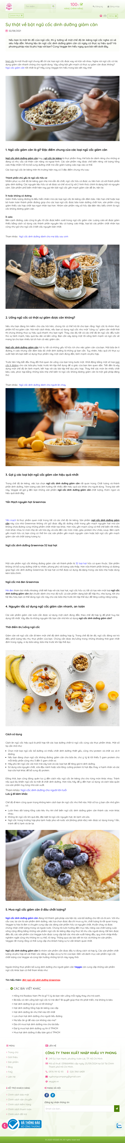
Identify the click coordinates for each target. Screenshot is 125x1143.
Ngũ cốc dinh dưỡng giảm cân (22, 918)
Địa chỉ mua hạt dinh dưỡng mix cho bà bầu (36, 1024)
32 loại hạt (82, 563)
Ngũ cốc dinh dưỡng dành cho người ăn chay (42, 384)
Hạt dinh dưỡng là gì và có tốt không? (33, 1003)
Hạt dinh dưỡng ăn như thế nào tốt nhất (34, 1012)
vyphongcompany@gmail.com (65, 1076)
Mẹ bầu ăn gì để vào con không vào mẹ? (35, 1020)
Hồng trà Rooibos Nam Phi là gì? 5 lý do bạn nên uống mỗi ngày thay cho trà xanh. (57, 995)
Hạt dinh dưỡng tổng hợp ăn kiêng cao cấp (36, 1008)
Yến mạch (11, 520)
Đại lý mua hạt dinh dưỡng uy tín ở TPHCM (36, 1028)
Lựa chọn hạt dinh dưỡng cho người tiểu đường (38, 1016)
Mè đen (10, 590)
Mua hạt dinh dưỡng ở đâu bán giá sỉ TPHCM (37, 1032)
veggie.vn (54, 1081)
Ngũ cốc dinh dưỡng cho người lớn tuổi (44, 790)
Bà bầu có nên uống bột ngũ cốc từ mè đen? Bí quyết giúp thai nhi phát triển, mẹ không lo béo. (63, 999)
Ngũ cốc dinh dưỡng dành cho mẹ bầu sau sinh (43, 236)
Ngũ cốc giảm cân (15, 67)
